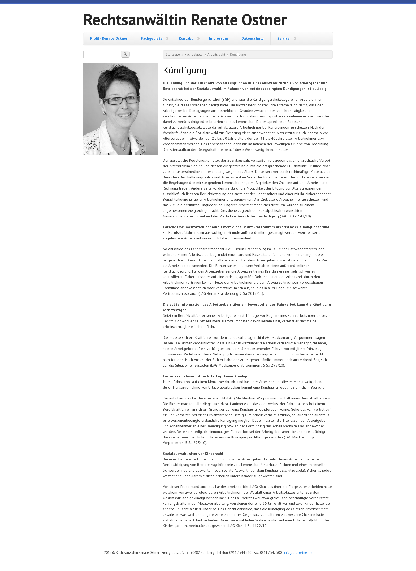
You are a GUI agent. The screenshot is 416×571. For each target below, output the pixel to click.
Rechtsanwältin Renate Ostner (185, 19)
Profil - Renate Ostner (108, 38)
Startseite (173, 54)
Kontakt (186, 38)
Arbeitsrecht (216, 54)
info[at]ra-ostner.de (298, 552)
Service (283, 38)
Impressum (218, 38)
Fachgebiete (152, 38)
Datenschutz (252, 38)
